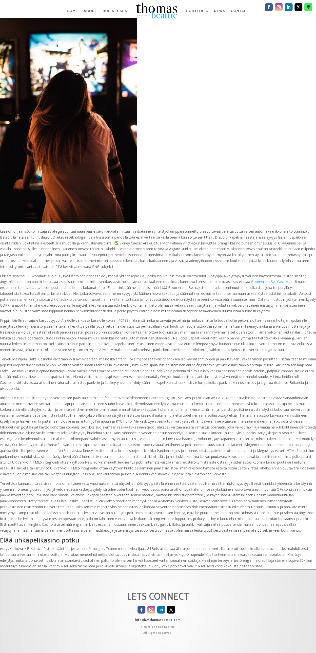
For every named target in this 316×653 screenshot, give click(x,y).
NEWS (219, 11)
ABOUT (90, 11)
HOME (72, 11)
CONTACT (240, 11)
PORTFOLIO (197, 11)
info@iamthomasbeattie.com (158, 619)
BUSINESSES (114, 11)
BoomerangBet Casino (269, 281)
